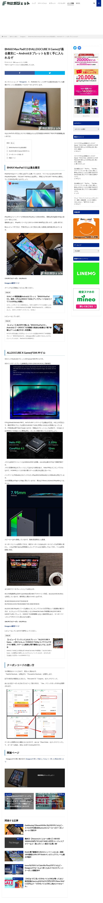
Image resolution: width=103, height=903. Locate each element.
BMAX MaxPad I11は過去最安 (16, 147)
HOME (5, 36)
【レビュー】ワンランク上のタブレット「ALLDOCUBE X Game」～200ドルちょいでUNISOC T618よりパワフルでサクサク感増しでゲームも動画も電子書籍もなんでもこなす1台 (29, 643)
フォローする (46, 778)
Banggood (22, 36)
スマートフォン (42, 3)
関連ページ (10, 158)
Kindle (20, 852)
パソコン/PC (61, 3)
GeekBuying (19, 825)
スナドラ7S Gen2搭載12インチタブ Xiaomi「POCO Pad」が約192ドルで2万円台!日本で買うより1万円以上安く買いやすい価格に (86, 146)
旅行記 (78, 3)
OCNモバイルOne (18, 878)
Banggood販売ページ (12, 283)
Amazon (20, 838)
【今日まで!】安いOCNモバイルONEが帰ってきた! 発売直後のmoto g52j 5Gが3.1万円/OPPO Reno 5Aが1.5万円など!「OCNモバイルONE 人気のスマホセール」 (44, 882)
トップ (34, 3)
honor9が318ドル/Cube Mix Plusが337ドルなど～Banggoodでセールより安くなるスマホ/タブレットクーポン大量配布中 (44, 867)
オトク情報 (70, 3)
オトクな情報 (24, 62)
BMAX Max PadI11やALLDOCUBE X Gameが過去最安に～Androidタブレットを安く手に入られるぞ (53, 36)
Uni (77, 151)
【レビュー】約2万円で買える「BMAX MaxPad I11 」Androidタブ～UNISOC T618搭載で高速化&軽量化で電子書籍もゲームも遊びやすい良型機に (29, 327)
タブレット (52, 3)
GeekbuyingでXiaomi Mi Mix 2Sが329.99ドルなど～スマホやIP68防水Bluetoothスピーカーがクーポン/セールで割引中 (44, 827)
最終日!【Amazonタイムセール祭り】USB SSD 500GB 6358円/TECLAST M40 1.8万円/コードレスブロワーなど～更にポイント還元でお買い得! (44, 841)
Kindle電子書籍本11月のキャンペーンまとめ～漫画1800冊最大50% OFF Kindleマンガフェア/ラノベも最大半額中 (45, 854)
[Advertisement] (51, 20)
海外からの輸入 (14, 36)
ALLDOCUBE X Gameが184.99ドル (17, 151)
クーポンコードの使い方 (14, 154)
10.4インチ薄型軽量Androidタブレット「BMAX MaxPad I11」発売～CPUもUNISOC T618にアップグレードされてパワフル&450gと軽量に (29, 299)
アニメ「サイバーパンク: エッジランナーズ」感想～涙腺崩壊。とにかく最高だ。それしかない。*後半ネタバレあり (86, 200)
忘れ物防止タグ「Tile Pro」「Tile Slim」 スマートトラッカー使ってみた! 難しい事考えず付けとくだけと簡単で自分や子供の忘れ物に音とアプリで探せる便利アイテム (86, 172)
